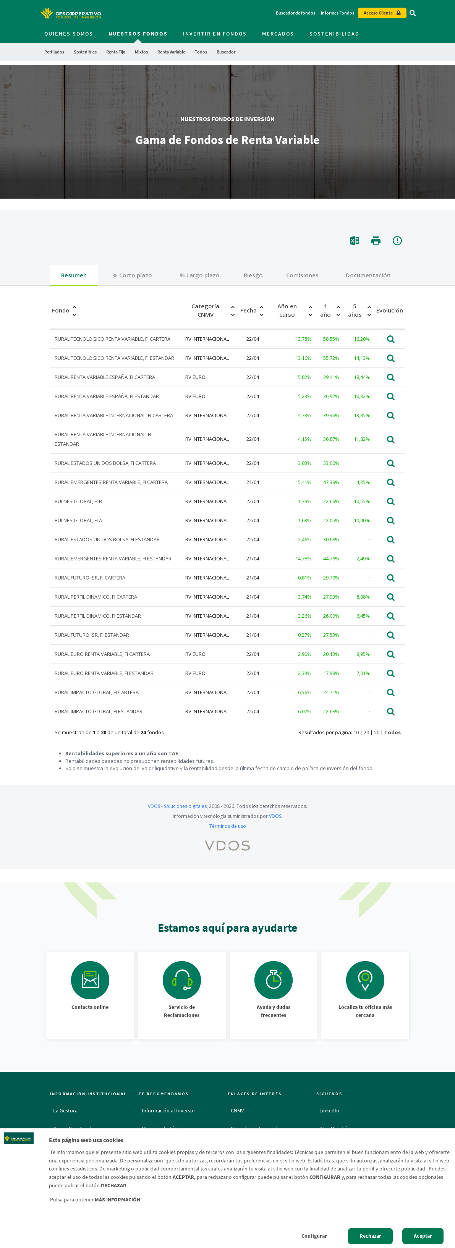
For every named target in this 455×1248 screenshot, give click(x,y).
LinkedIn (329, 1110)
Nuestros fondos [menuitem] (138, 33)
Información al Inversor (168, 1110)
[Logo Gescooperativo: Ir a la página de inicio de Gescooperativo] (70, 13)
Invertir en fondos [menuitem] (215, 33)
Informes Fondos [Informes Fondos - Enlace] (337, 13)
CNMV (237, 1110)
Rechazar (370, 1235)
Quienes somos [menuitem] (68, 33)
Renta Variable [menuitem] (171, 52)
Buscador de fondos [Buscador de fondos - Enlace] (295, 13)
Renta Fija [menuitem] (115, 52)
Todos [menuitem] (201, 52)
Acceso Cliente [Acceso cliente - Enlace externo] (378, 13)
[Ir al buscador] (413, 13)
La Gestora (65, 1110)
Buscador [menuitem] (226, 52)
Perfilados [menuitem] (54, 52)
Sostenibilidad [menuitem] (334, 33)
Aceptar (423, 1235)
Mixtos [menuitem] (141, 52)
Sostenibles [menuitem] (85, 52)
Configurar (314, 1235)
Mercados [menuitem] (278, 33)
